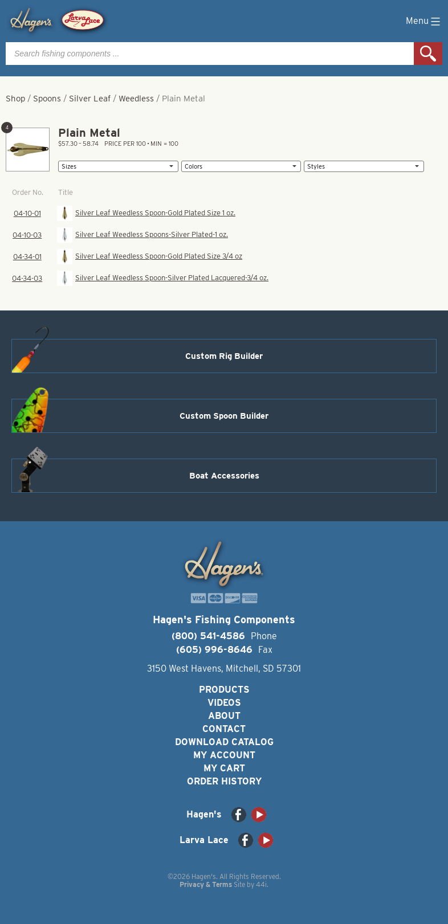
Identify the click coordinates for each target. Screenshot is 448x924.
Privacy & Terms (206, 884)
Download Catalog (224, 742)
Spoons (47, 98)
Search (428, 53)
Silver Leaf (90, 98)
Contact (224, 728)
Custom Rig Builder (224, 356)
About (224, 715)
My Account (224, 755)
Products (224, 689)
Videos (224, 702)
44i (261, 884)
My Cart (224, 768)
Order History (224, 781)
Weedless (136, 98)
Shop (15, 98)
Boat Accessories (224, 476)
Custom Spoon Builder (224, 416)
